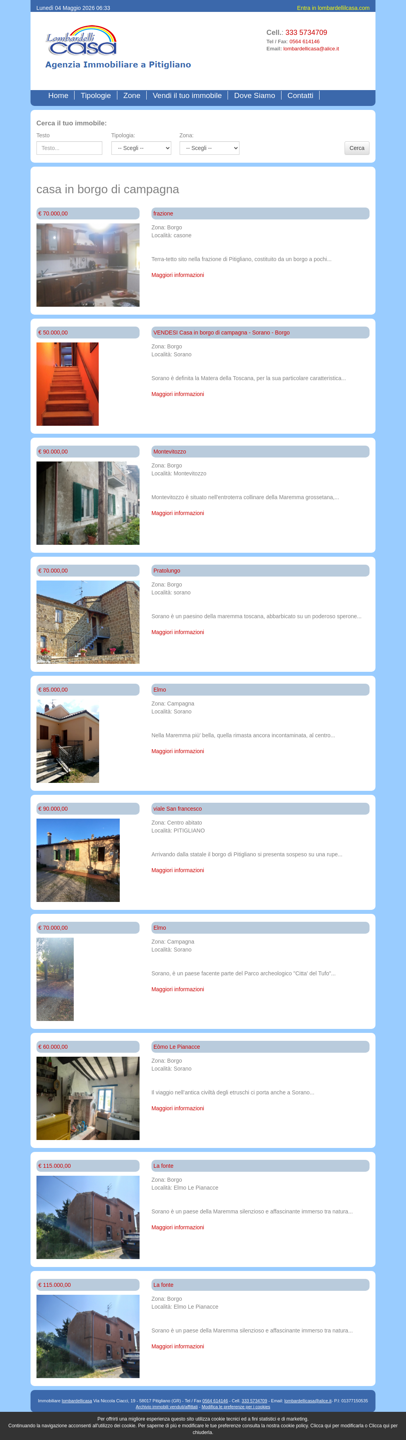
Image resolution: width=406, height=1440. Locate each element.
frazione (163, 213)
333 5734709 (306, 33)
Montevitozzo (169, 451)
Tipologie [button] (95, 95)
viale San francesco (177, 809)
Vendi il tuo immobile (187, 95)
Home (60, 95)
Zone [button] (131, 95)
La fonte (163, 1166)
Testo (43, 135)
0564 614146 (304, 41)
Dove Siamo (254, 95)
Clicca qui (320, 1425)
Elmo (159, 689)
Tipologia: (123, 135)
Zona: (187, 135)
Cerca (357, 148)
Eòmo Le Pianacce (176, 1047)
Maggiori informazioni (177, 275)
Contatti (300, 95)
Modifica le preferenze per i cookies (236, 1406)
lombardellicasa (77, 1400)
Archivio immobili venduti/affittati (166, 1406)
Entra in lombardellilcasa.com (333, 8)
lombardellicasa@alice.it (311, 49)
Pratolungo (166, 570)
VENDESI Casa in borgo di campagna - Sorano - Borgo (221, 332)
